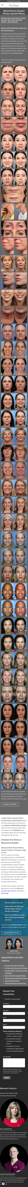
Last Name (6, 1010)
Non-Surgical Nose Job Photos (14, 965)
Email (4, 1017)
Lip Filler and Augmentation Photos (16, 968)
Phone (5, 1024)
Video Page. (5, 893)
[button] (2, 5)
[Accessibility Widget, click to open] (3, 1184)
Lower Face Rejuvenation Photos (15, 975)
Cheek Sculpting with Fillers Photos (16, 978)
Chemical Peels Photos (12, 981)
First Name (6, 1003)
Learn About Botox (15, 925)
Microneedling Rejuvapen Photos (15, 983)
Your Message (6, 1056)
